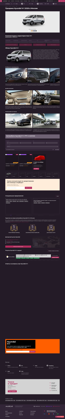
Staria (15, 177)
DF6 (51, 359)
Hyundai (13, 6)
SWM (47, 4)
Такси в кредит (13, 375)
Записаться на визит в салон (16, 238)
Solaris (7, 178)
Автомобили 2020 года (52, 392)
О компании (7, 408)
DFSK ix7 (52, 360)
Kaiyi (31, 4)
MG (23, 4)
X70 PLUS (13, 359)
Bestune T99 (26, 366)
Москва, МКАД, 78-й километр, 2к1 (12, 231)
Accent (11, 177)
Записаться (32, 343)
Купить (10, 6)
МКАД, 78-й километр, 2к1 (51, 402)
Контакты (32, 406)
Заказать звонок (28, 189)
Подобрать (36, 171)
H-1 (57, 177)
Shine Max (54, 359)
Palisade (24, 177)
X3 (39, 359)
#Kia (23, 203)
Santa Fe (29, 177)
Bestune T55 (23, 366)
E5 (35, 359)
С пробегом (21, 403)
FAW (55, 4)
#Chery (13, 203)
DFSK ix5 (57, 359)
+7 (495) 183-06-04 (37, 398)
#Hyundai (20, 203)
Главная (6, 6)
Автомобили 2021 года (20, 392)
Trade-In (6, 406)
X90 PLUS (16, 359)
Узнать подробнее (12, 383)
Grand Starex (35, 177)
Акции (58, 198)
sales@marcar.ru (9, 235)
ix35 (40, 177)
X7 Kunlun (42, 359)
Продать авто (49, 398)
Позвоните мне (56, 398)
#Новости (32, 203)
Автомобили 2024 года (10, 392)
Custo (20, 177)
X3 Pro (37, 359)
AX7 (49, 359)
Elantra (44, 177)
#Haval (17, 203)
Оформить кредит (11, 249)
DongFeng (40, 4)
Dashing (9, 359)
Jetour (15, 4)
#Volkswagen (28, 203)
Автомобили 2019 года (31, 392)
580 (49, 360)
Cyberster (26, 359)
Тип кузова (8, 145)
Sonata (53, 177)
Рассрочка (21, 406)
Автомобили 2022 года (41, 392)
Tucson (49, 177)
